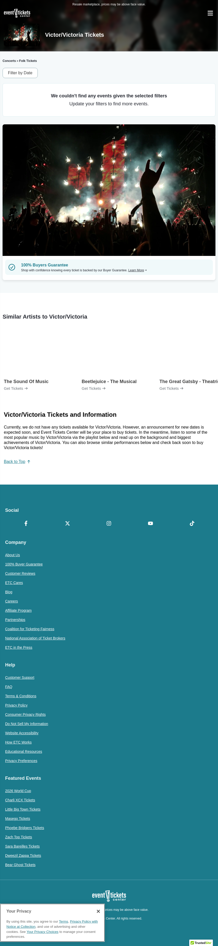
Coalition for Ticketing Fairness (29, 629)
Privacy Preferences (21, 761)
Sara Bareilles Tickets (22, 846)
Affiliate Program (18, 610)
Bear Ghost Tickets (20, 865)
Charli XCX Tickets (20, 800)
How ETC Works (18, 742)
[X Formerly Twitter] (67, 524)
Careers (11, 601)
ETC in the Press (18, 647)
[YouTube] (150, 524)
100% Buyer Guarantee (24, 564)
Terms (63, 921)
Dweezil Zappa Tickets (23, 856)
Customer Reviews (20, 573)
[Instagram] (109, 524)
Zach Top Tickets (18, 837)
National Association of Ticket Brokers (35, 638)
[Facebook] (26, 524)
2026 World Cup (18, 791)
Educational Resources (23, 751)
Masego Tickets (17, 819)
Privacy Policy (16, 705)
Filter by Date (20, 73)
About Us (12, 555)
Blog (8, 592)
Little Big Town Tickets (22, 809)
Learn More (137, 270)
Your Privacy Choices (42, 932)
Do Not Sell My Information (26, 724)
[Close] (98, 911)
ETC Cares (14, 583)
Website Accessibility (22, 733)
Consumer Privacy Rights (25, 714)
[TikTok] (192, 524)
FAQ (8, 687)
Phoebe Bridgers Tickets (24, 828)
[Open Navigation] (210, 13)
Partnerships (15, 620)
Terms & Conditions (20, 696)
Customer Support (19, 677)
